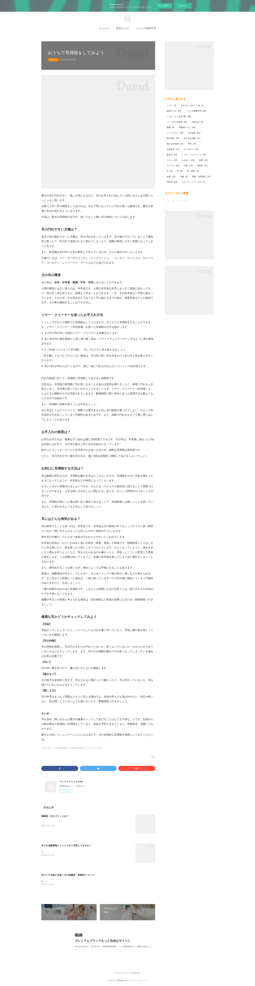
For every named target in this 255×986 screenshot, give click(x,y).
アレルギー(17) (91, 748)
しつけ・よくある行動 (179, 116)
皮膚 (171, 176)
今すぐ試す (164, 5)
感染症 (202, 165)
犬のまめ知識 (192, 138)
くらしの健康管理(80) (60, 748)
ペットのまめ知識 (177, 122)
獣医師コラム (187, 127)
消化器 (172, 182)
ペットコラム (175, 133)
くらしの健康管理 (145, 28)
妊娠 (188, 165)
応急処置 (173, 149)
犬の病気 (194, 133)
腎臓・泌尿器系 (201, 176)
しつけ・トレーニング (194, 155)
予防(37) (82, 748)
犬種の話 (197, 122)
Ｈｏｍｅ (104, 28)
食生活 (172, 155)
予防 (192, 144)
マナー (172, 160)
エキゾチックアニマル (193, 182)
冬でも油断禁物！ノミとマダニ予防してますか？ (66, 845)
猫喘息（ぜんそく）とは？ (55, 816)
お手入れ (53, 60)
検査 (203, 160)
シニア (171, 105)
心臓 (184, 176)
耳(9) (99, 748)
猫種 (170, 127)
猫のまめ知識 (175, 144)
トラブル (173, 165)
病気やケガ (122, 28)
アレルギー (191, 149)
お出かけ (188, 160)
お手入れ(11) (46, 748)
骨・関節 (193, 171)
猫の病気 (173, 138)
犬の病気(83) (73, 748)
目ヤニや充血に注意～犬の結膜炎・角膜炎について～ (68, 875)
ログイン (183, 6)
